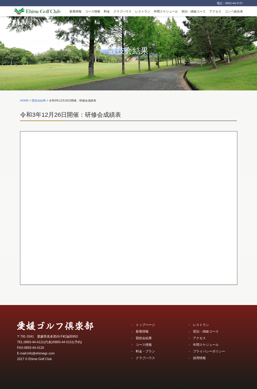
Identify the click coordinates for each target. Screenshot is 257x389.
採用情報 (199, 358)
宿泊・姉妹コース (194, 11)
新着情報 (75, 11)
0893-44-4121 (34, 342)
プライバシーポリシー (209, 351)
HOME (24, 100)
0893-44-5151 (234, 3)
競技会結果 (144, 338)
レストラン (142, 11)
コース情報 (92, 11)
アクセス (215, 11)
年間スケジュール (166, 11)
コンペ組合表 (234, 11)
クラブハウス (122, 11)
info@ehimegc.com (41, 353)
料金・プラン (145, 351)
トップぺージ (145, 325)
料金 (107, 11)
